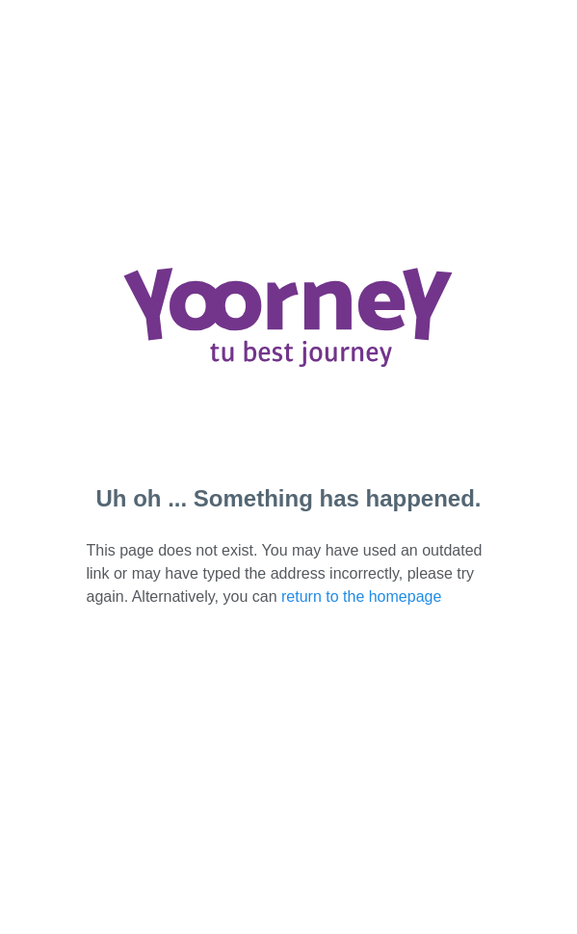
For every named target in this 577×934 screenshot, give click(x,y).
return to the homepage (361, 596)
